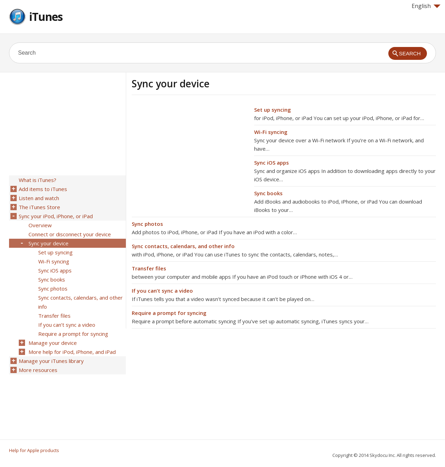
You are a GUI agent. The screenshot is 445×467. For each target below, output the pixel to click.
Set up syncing (272, 109)
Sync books (268, 193)
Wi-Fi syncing (271, 131)
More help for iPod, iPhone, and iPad (72, 351)
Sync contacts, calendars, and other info (183, 246)
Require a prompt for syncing (169, 312)
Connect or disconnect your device (70, 234)
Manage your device (53, 342)
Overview (40, 225)
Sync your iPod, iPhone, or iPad (56, 216)
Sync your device (48, 243)
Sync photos (147, 223)
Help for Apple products (34, 450)
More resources (38, 369)
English (426, 6)
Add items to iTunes (43, 188)
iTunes (46, 16)
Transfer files (149, 268)
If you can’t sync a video (162, 290)
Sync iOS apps (271, 162)
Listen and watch (39, 198)
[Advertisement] (190, 154)
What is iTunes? (37, 179)
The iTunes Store (39, 207)
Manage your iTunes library (51, 360)
